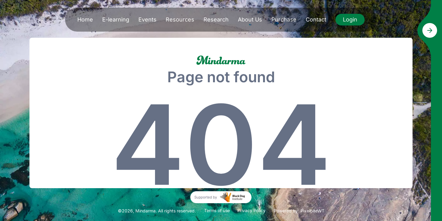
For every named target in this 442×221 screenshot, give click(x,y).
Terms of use (217, 210)
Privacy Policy (251, 210)
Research (216, 19)
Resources (180, 19)
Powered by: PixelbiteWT (299, 210)
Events (147, 19)
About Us (250, 19)
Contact (316, 19)
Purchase (284, 19)
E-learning (115, 19)
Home (85, 19)
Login (350, 19)
